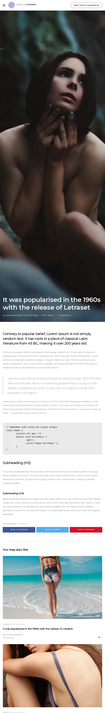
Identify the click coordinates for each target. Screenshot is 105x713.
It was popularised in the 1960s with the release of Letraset (38, 628)
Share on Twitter (52, 530)
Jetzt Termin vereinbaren (86, 5)
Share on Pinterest (86, 530)
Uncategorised (18, 624)
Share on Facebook (19, 530)
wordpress (23, 524)
